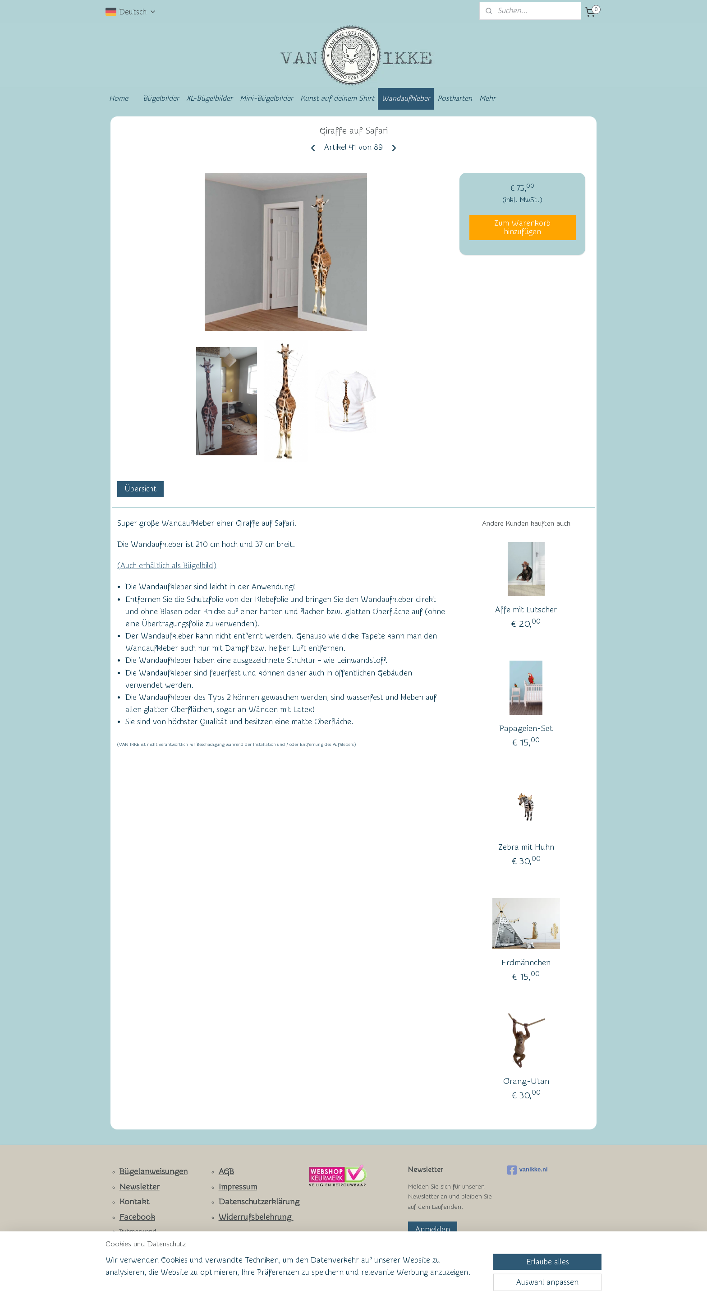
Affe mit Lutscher (526, 610)
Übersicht (140, 489)
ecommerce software (367, 1274)
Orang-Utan (526, 1081)
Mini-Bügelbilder (266, 98)
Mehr (487, 98)
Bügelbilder (161, 98)
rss (336, 1274)
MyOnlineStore (441, 1274)
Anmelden (432, 1229)
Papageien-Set (526, 729)
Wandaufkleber (405, 98)
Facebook (137, 1217)
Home (118, 98)
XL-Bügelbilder (209, 98)
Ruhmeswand (137, 1231)
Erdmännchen (526, 962)
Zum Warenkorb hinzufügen (522, 227)
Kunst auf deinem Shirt (337, 98)
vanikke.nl (527, 1170)
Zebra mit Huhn (526, 847)
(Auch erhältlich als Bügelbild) (166, 565)
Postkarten (454, 98)
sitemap (319, 1274)
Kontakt (134, 1202)
